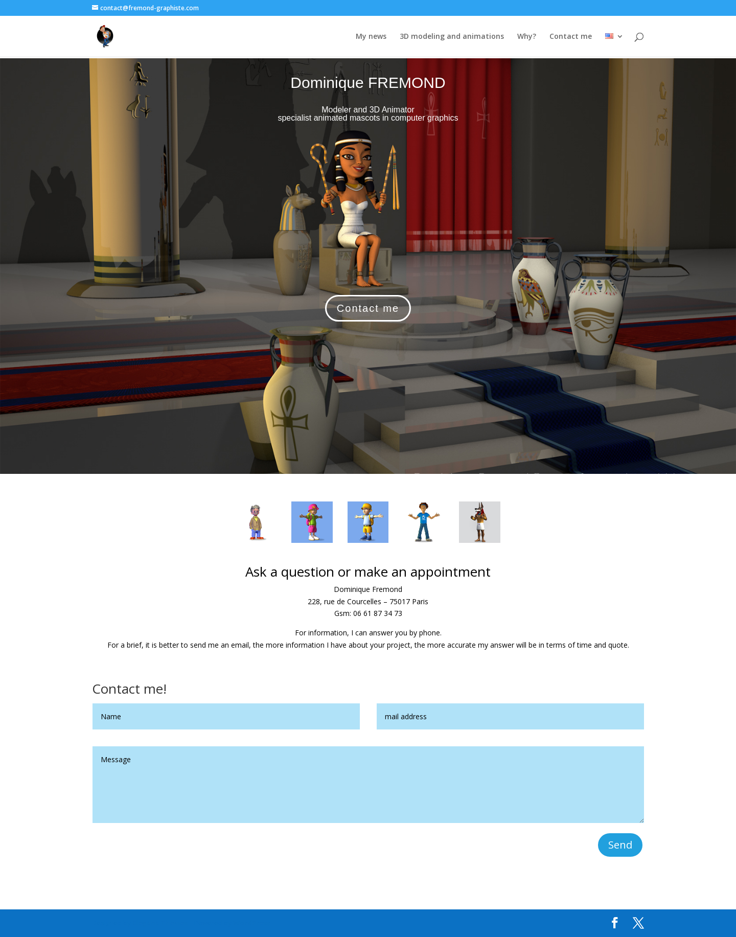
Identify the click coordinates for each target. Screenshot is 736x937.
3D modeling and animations (452, 37)
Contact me (570, 37)
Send (620, 845)
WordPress (251, 922)
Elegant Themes (160, 922)
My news (371, 37)
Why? (526, 37)
